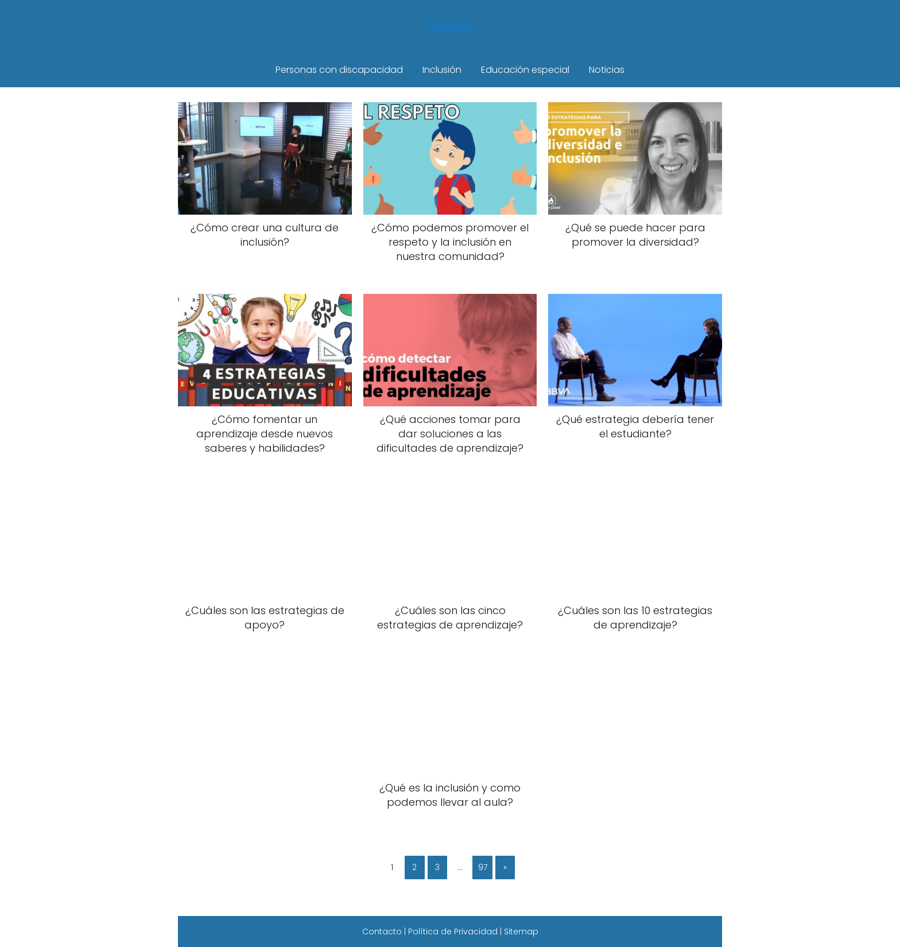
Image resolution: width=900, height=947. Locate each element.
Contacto (382, 931)
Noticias (606, 69)
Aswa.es (450, 26)
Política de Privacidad (453, 931)
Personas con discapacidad (339, 69)
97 (482, 867)
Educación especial (525, 69)
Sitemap (521, 931)
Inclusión (441, 69)
